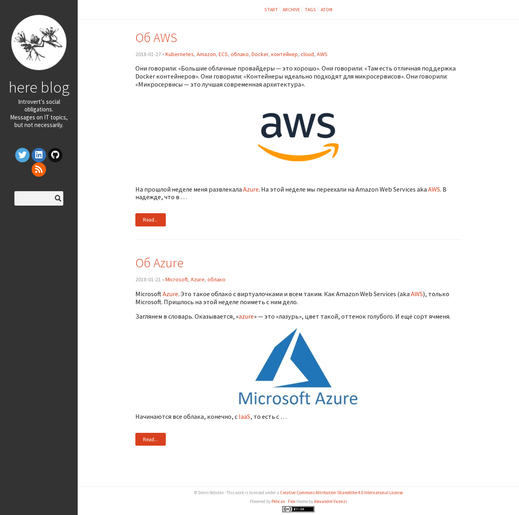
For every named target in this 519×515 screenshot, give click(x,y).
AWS (322, 54)
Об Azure (159, 262)
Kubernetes (179, 54)
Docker (259, 54)
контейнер (284, 54)
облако (240, 54)
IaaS (244, 416)
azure (246, 316)
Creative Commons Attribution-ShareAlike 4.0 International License (341, 492)
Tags (310, 9)
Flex (292, 501)
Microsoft (176, 279)
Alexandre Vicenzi (330, 501)
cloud (307, 54)
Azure (251, 189)
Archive (291, 9)
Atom (326, 9)
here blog (38, 87)
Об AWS (156, 37)
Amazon (206, 54)
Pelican (278, 501)
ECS (223, 54)
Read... (150, 219)
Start (271, 9)
